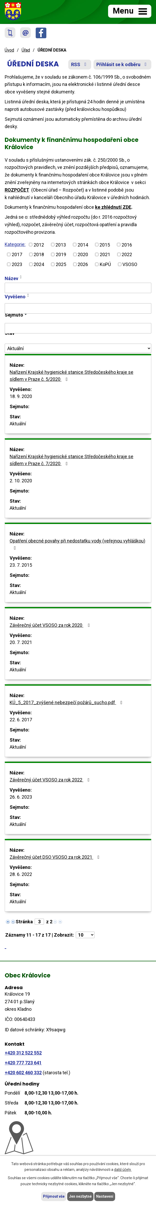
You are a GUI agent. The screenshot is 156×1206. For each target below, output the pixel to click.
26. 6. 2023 (21, 797)
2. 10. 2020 (21, 480)
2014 (83, 244)
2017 (17, 254)
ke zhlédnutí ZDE (113, 207)
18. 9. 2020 (21, 396)
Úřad (26, 50)
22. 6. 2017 (21, 719)
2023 (17, 264)
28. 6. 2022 (21, 874)
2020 (83, 254)
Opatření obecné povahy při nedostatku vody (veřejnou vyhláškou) (77, 544)
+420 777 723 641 (23, 1062)
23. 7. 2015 (21, 565)
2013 (60, 244)
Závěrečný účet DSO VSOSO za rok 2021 (56, 857)
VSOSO (129, 264)
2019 (61, 254)
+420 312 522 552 (23, 1053)
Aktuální (18, 423)
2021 (105, 254)
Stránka (24, 921)
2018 (39, 254)
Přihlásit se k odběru (122, 64)
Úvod (9, 50)
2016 (127, 244)
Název (11, 278)
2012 (39, 244)
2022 (127, 254)
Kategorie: (15, 244)
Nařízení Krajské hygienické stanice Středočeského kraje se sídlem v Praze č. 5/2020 (71, 375)
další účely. (123, 1170)
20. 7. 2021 (21, 642)
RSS (80, 64)
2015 (104, 244)
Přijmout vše (54, 1196)
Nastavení (104, 1196)
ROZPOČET (17, 190)
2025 (61, 264)
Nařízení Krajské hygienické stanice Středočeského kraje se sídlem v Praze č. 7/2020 (71, 460)
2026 (83, 264)
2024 (39, 264)
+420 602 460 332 (23, 1072)
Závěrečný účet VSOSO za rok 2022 (51, 779)
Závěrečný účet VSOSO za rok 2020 (51, 625)
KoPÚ (105, 264)
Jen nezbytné (80, 1196)
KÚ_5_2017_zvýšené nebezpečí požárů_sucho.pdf (67, 702)
